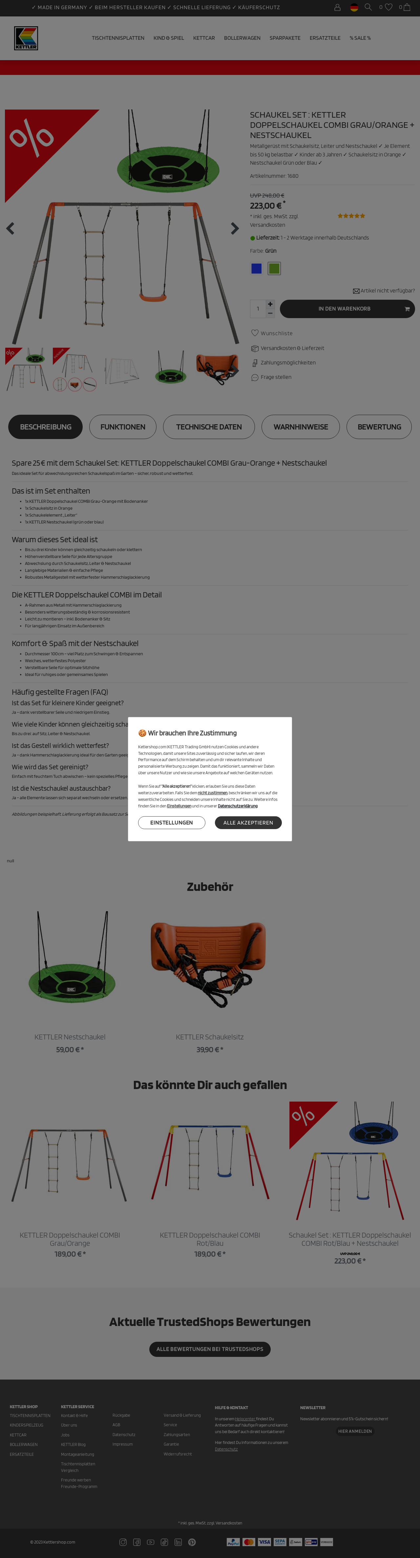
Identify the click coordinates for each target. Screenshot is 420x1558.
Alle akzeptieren (248, 822)
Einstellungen (171, 822)
